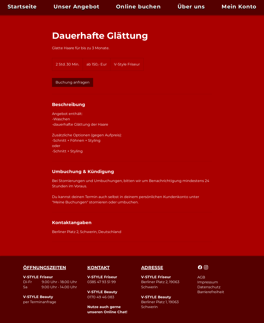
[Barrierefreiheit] (219, 291)
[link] (72, 82)
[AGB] (219, 277)
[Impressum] (219, 282)
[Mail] (200, 267)
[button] (239, 6)
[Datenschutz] (219, 286)
